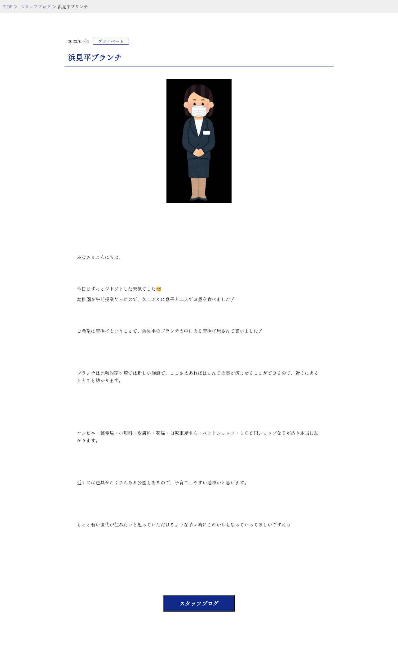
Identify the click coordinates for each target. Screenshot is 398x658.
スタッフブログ (35, 6)
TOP (7, 6)
